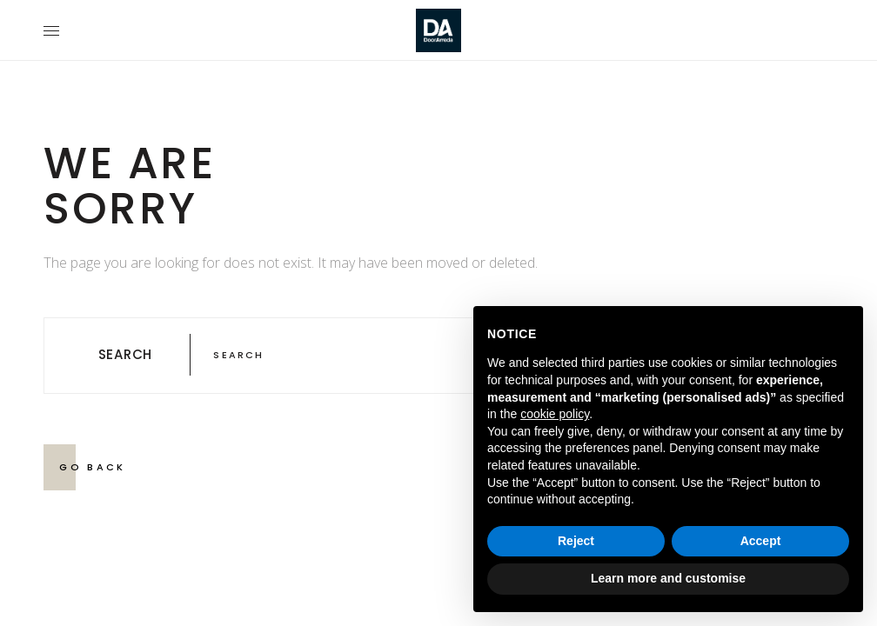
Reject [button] (576, 541)
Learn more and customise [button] (668, 578)
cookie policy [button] (554, 414)
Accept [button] (760, 541)
